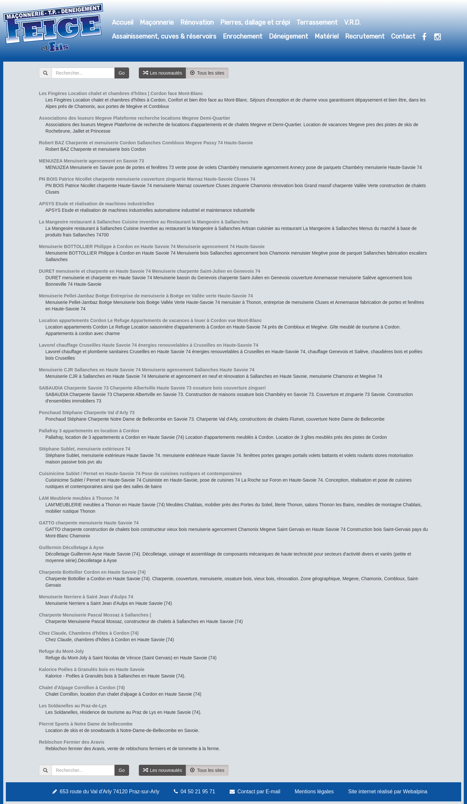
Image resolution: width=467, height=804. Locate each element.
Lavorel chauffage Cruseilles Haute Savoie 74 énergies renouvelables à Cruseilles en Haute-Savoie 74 (148, 345)
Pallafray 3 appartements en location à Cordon (89, 430)
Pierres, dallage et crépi (255, 22)
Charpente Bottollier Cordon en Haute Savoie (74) (92, 572)
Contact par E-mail (259, 791)
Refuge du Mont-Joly (61, 651)
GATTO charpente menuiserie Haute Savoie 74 (89, 522)
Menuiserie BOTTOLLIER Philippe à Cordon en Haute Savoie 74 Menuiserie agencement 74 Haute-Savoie (152, 246)
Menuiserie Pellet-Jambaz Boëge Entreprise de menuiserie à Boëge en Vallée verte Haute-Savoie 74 (146, 295)
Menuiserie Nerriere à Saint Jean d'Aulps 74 (86, 596)
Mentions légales (314, 791)
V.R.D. (352, 22)
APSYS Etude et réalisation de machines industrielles (96, 203)
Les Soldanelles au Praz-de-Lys (73, 705)
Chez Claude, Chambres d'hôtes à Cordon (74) (89, 633)
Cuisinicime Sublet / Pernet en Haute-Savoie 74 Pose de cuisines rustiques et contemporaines (140, 473)
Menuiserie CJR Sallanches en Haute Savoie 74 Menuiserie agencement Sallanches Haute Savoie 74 (147, 369)
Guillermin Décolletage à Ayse (71, 547)
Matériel (327, 36)
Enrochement (242, 36)
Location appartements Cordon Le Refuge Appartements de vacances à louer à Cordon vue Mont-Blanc (150, 320)
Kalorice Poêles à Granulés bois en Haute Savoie (91, 669)
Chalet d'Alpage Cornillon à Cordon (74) (82, 687)
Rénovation (197, 22)
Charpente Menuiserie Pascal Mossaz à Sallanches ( (95, 615)
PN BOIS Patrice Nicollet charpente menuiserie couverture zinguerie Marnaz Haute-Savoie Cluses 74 (147, 179)
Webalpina (415, 791)
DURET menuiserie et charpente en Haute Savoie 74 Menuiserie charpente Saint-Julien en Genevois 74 (149, 271)
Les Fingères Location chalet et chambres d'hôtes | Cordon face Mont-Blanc (121, 93)
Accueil (122, 22)
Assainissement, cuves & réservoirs (164, 36)
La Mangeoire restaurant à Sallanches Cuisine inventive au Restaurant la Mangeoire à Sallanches (143, 221)
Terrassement (317, 22)
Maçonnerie (157, 22)
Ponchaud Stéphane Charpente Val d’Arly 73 (87, 412)
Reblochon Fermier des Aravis (71, 742)
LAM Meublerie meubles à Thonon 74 (79, 498)
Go (122, 73)
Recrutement (365, 36)
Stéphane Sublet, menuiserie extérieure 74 (84, 448)
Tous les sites (207, 73)
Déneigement (288, 36)
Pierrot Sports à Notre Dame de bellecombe (86, 723)
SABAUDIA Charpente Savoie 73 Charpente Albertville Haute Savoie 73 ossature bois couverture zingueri (152, 387)
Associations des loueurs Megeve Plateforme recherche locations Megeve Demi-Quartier (134, 118)
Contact (403, 36)
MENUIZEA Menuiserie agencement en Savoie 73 (91, 160)
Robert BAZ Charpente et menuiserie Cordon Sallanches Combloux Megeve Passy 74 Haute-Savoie (146, 142)
